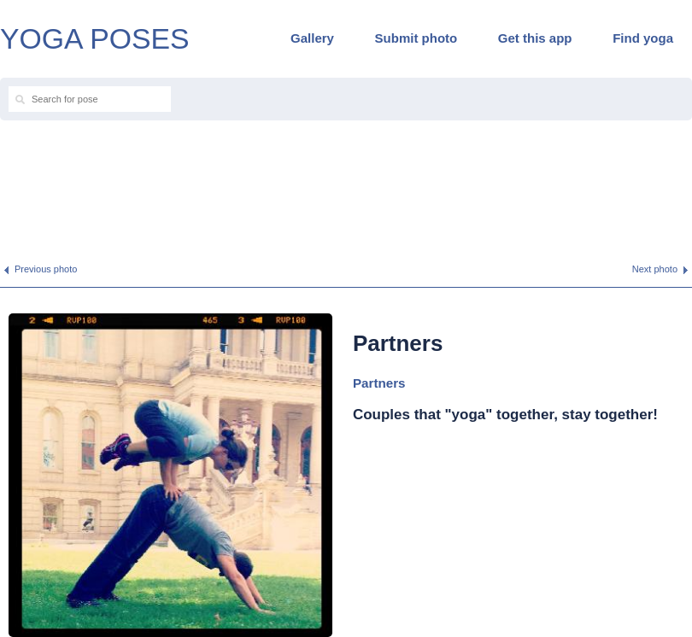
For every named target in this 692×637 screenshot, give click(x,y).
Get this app (535, 38)
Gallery (312, 38)
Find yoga (643, 38)
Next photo (654, 269)
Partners (379, 383)
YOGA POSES (95, 38)
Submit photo (416, 38)
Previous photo (46, 269)
